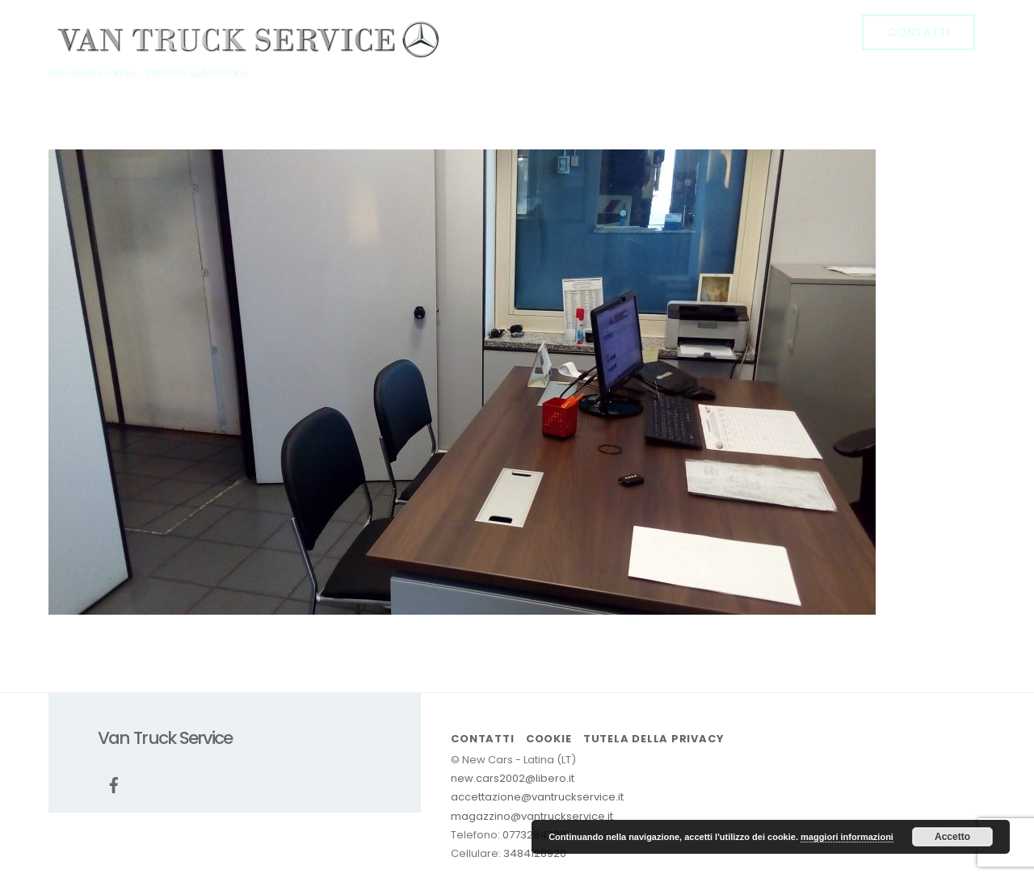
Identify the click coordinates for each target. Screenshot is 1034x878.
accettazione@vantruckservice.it (537, 796)
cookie (549, 738)
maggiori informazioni (847, 837)
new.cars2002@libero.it (512, 778)
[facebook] (493, 32)
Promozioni (794, 32)
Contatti (919, 32)
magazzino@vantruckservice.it (532, 816)
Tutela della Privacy (653, 738)
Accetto (952, 836)
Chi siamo (625, 32)
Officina (708, 32)
